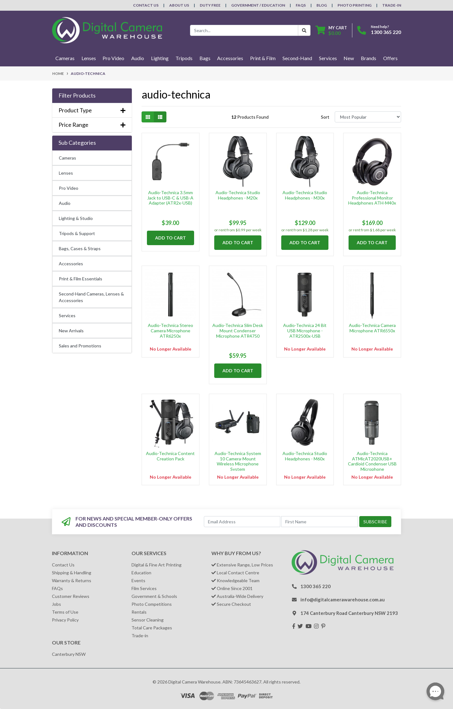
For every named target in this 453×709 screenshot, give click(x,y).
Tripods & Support (77, 233)
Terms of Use (65, 612)
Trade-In (391, 5)
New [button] (349, 58)
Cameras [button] (65, 58)
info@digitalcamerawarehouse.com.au (342, 599)
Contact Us (146, 5)
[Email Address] (242, 521)
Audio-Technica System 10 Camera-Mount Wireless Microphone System (238, 461)
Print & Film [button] (263, 58)
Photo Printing (355, 5)
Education (141, 572)
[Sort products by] (368, 116)
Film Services (144, 588)
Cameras (67, 157)
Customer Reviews (70, 596)
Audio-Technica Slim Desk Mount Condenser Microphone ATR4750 (237, 331)
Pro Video (68, 188)
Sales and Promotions (80, 345)
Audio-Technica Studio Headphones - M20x (237, 195)
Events (138, 580)
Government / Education (258, 5)
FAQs (301, 5)
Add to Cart (170, 237)
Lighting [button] (160, 58)
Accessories (71, 263)
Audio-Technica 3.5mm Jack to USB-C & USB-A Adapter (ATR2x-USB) (170, 198)
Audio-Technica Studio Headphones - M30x (304, 195)
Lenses (66, 173)
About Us (179, 5)
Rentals (139, 612)
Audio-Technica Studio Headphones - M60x (304, 456)
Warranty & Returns (71, 580)
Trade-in (139, 635)
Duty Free (210, 5)
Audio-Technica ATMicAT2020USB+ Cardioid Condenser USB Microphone (372, 461)
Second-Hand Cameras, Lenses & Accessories (91, 297)
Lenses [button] (88, 58)
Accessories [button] (230, 58)
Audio (64, 203)
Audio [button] (137, 58)
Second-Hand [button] (297, 58)
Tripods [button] (184, 58)
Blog (321, 5)
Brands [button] (368, 58)
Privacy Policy (65, 619)
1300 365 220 (386, 32)
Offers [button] (390, 58)
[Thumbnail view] (148, 116)
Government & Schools (154, 596)
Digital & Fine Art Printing (156, 564)
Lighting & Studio (76, 218)
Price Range (92, 124)
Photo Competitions (151, 604)
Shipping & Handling (71, 572)
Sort (325, 117)
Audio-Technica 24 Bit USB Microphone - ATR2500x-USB (305, 331)
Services (67, 315)
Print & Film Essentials (80, 278)
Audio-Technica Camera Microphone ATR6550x (372, 328)
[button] (92, 95)
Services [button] (328, 58)
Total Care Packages (151, 627)
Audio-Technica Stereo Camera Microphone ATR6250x (170, 331)
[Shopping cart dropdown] (331, 30)
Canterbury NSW (69, 654)
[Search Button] (304, 30)
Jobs (56, 604)
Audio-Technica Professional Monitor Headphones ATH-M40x (372, 198)
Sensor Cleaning (147, 619)
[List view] (160, 116)
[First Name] (319, 521)
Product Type (92, 110)
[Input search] (244, 30)
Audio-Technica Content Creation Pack (170, 456)
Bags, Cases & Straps (80, 248)
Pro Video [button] (113, 58)
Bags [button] (204, 58)
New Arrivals (71, 330)
